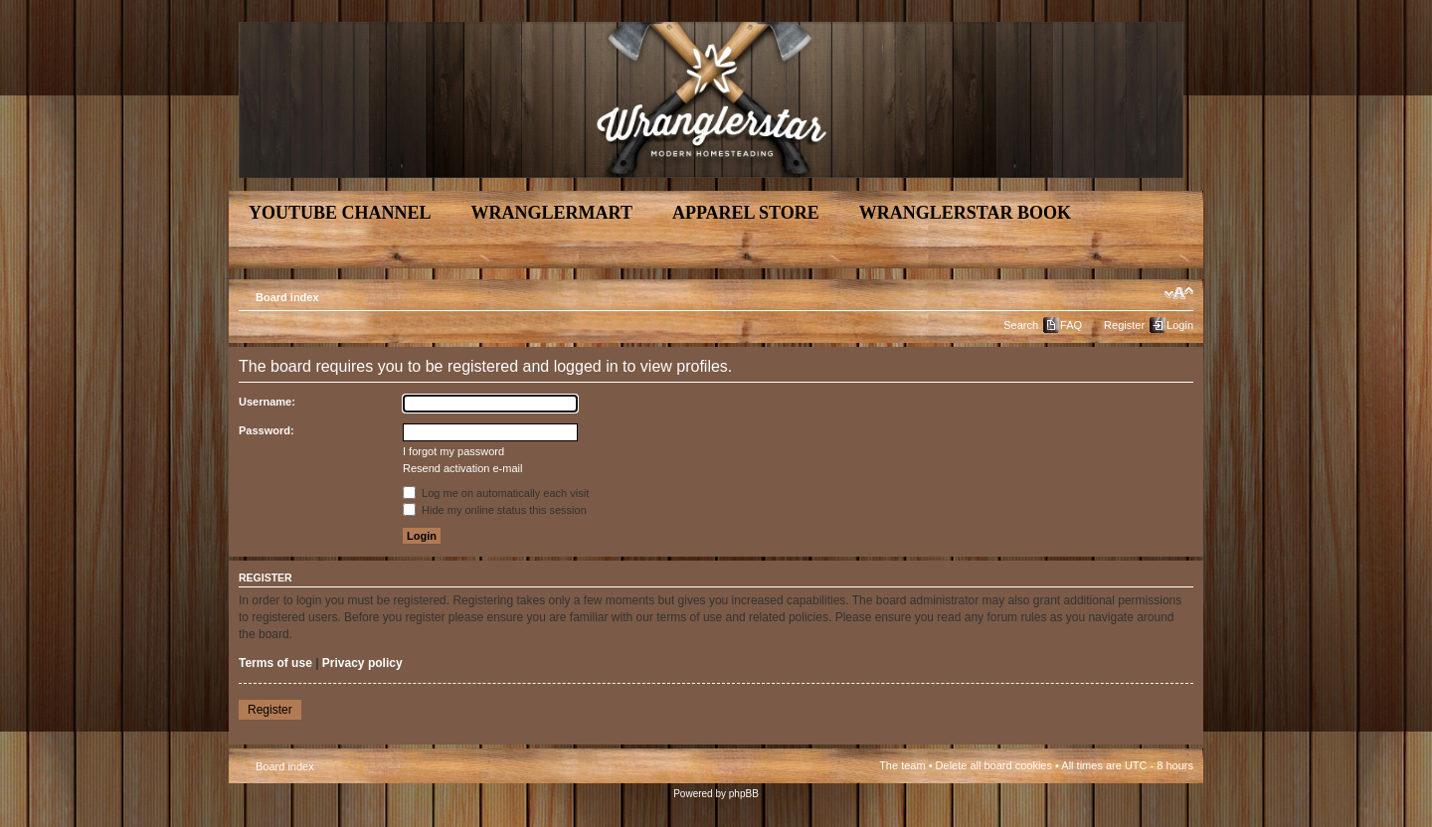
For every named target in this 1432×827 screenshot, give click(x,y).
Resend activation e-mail (462, 468)
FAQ (1071, 325)
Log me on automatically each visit (496, 493)
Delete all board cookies (994, 765)
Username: (267, 402)
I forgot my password (453, 451)
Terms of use (275, 663)
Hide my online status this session (495, 510)
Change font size (1178, 293)
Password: (266, 430)
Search (1020, 325)
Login (1179, 325)
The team (902, 765)
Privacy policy (362, 663)
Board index (287, 297)
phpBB (744, 793)
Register (1124, 325)
